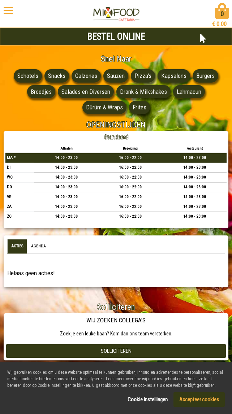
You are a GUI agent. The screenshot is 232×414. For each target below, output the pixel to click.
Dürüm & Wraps (104, 107)
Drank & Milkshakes (143, 91)
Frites (139, 107)
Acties (17, 246)
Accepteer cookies (199, 401)
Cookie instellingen (148, 401)
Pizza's (142, 75)
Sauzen (116, 75)
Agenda (38, 246)
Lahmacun (189, 91)
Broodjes (41, 91)
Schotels (27, 75)
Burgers (205, 75)
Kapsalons (173, 75)
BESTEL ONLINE (116, 37)
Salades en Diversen (85, 91)
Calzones (86, 75)
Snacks (56, 75)
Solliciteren (116, 351)
